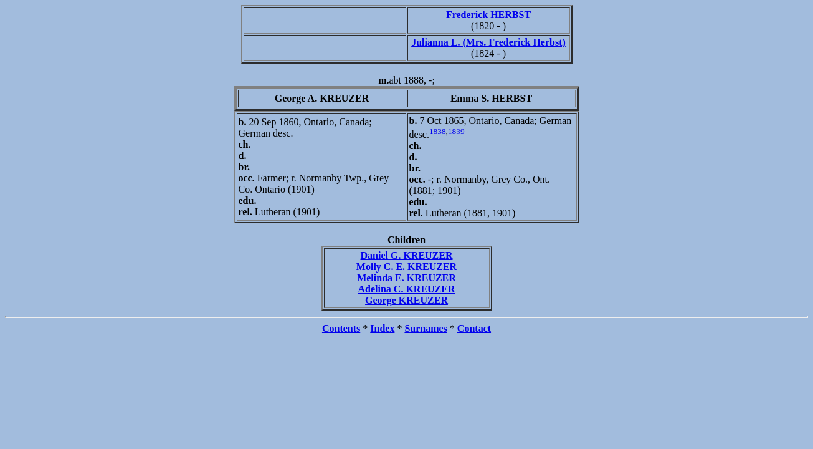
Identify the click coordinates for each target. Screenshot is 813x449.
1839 (456, 131)
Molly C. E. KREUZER (406, 266)
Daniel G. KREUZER (406, 255)
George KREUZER (406, 300)
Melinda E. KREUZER (406, 278)
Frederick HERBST (488, 14)
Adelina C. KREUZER (406, 289)
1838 (437, 131)
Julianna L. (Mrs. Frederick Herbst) (488, 42)
